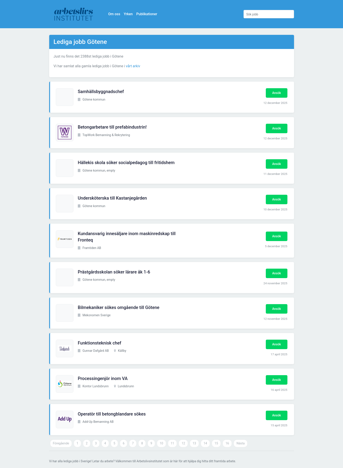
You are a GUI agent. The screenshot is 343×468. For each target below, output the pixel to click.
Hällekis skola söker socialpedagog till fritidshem (126, 162)
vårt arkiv (133, 66)
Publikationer (146, 14)
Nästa (240, 443)
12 (183, 443)
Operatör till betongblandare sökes (112, 414)
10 (161, 443)
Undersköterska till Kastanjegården (112, 198)
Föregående (61, 443)
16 (227, 443)
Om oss (114, 14)
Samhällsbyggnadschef (101, 91)
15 (216, 443)
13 (194, 443)
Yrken (128, 14)
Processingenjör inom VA (103, 378)
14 (205, 443)
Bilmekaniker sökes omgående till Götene (118, 307)
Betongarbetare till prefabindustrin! (112, 127)
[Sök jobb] (269, 14)
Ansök (276, 93)
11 (172, 443)
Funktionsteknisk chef (99, 343)
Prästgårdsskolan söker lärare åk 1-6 (114, 272)
